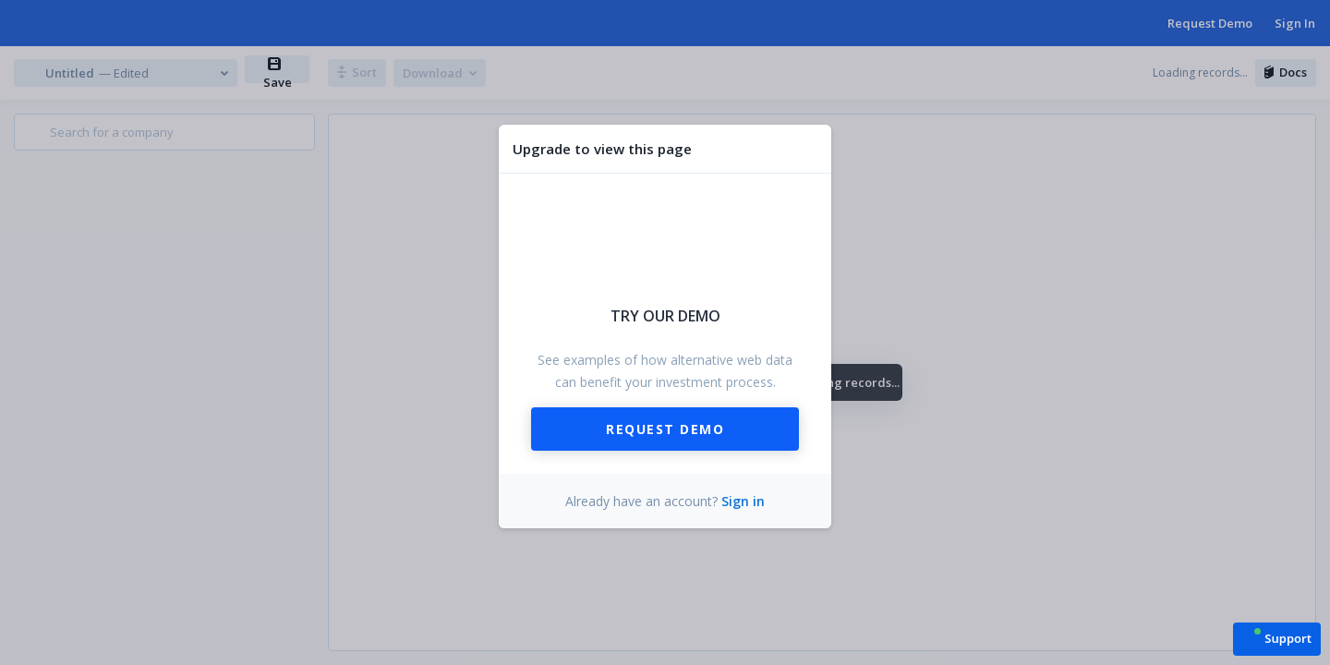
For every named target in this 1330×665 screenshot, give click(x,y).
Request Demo (665, 429)
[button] (1277, 638)
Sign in (743, 501)
